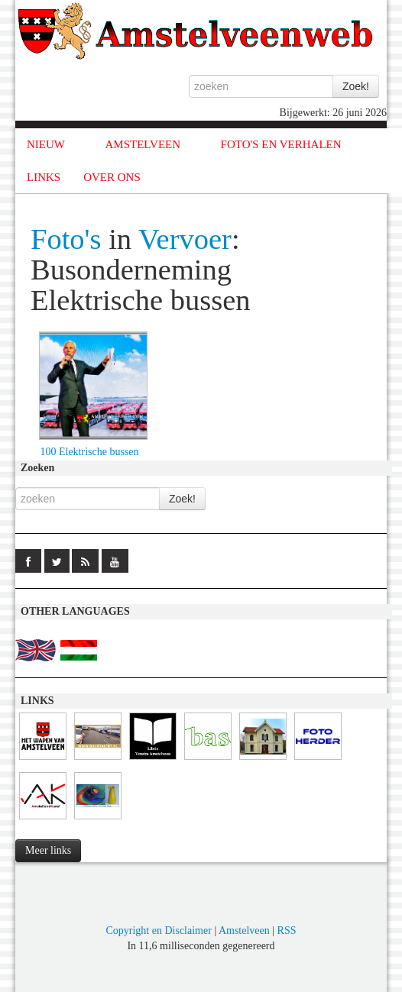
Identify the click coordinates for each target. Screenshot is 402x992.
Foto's (66, 239)
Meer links (48, 850)
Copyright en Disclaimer (158, 930)
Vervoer (185, 239)
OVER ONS (112, 177)
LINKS (43, 177)
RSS (287, 930)
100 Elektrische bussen (89, 451)
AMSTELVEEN (142, 144)
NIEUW (46, 144)
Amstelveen (244, 930)
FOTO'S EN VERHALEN (281, 144)
